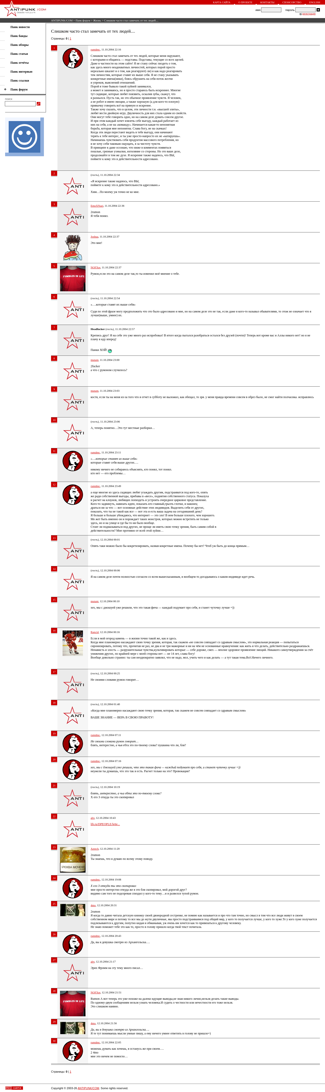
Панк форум (83, 20)
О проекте (245, 2)
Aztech (95, 848)
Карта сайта (221, 2)
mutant (95, 359)
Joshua (94, 236)
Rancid (95, 632)
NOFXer (95, 267)
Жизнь (97, 20)
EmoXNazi (97, 205)
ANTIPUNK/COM (62, 20)
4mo (93, 905)
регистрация (309, 13)
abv (92, 817)
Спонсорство (292, 2)
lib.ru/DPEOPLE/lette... (105, 824)
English (314, 2)
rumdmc (95, 49)
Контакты (267, 2)
